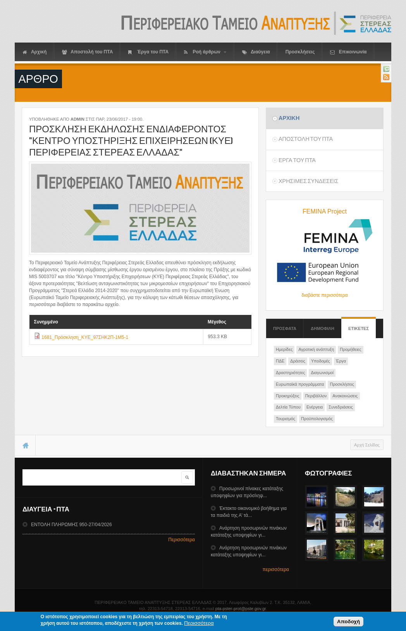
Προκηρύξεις (287, 395)
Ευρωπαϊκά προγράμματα (300, 384)
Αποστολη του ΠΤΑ (306, 139)
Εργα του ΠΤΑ (297, 160)
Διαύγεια (256, 52)
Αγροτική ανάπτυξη (316, 349)
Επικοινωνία (348, 52)
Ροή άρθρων (205, 52)
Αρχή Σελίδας (367, 445)
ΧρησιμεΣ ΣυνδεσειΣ (308, 181)
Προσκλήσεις (300, 52)
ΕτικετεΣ (358, 325)
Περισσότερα (181, 539)
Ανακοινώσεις (345, 395)
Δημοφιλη (322, 328)
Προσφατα (284, 328)
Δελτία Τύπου (288, 407)
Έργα (341, 361)
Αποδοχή (348, 623)
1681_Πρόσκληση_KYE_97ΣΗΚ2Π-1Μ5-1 (84, 337)
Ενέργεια (314, 407)
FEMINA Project (325, 211)
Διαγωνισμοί (322, 372)
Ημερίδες (284, 349)
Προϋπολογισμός (317, 418)
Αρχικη (289, 118)
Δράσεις (297, 361)
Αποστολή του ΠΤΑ (87, 52)
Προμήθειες (350, 349)
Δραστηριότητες (290, 372)
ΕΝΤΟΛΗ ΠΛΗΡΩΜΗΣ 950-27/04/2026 (71, 524)
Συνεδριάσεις (341, 407)
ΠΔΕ (280, 361)
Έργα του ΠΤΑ (148, 52)
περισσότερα (276, 569)
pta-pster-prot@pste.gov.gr (240, 608)
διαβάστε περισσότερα (324, 295)
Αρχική (34, 52)
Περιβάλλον (316, 395)
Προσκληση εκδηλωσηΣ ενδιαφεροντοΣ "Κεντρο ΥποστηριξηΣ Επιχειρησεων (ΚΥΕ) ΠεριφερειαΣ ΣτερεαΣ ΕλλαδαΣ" (131, 140)
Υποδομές (320, 361)
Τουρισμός (285, 418)
